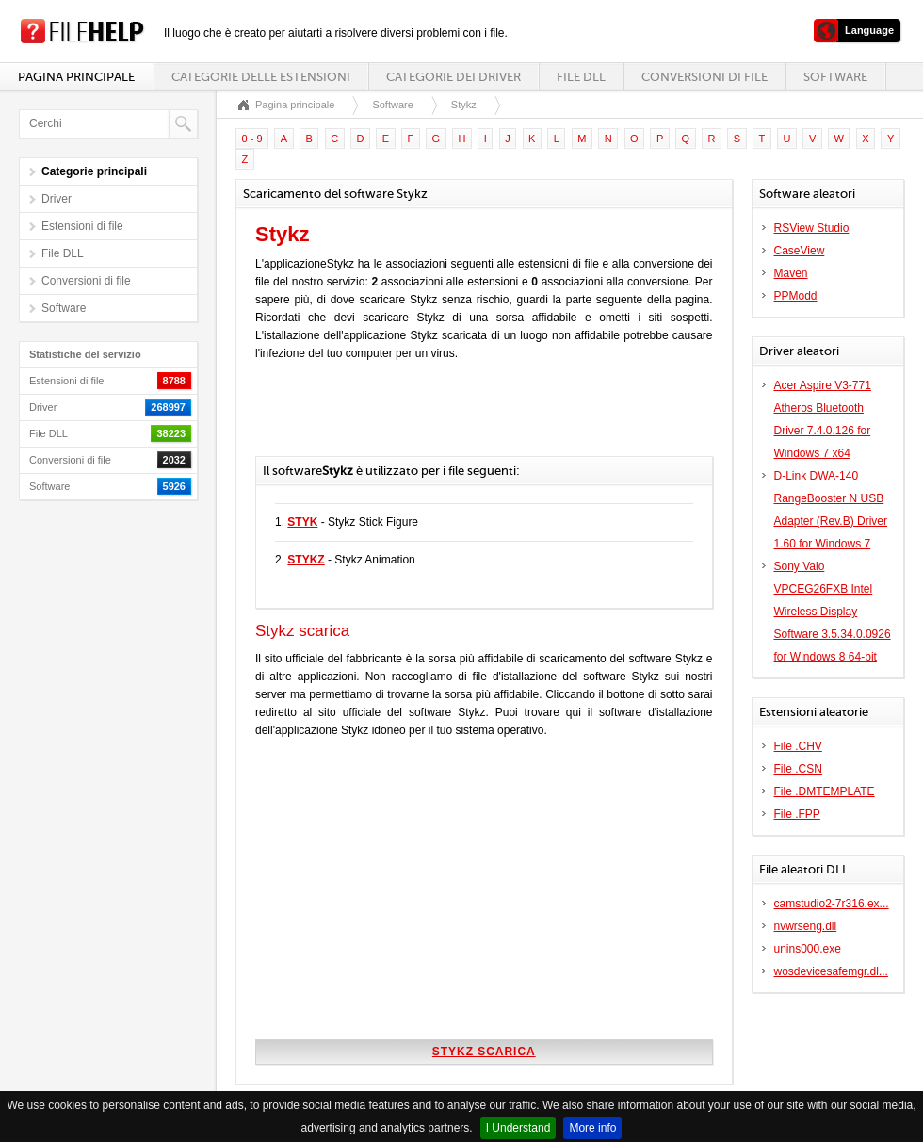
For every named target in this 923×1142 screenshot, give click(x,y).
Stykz (464, 104)
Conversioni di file (704, 77)
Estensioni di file (82, 226)
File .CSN (798, 768)
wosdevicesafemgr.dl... (831, 971)
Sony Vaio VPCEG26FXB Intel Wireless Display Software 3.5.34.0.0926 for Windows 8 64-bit (832, 611)
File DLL (581, 77)
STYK (302, 522)
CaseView (799, 250)
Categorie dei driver (453, 77)
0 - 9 (252, 138)
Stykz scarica (484, 1051)
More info (592, 1127)
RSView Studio (812, 228)
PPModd (796, 295)
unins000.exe (807, 948)
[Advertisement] (475, 418)
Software (835, 77)
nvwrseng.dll (805, 926)
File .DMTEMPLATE (824, 791)
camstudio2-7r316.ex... (831, 903)
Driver (56, 198)
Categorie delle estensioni (260, 77)
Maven (791, 273)
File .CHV (798, 746)
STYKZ (305, 559)
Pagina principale (76, 77)
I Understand (518, 1127)
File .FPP (797, 814)
